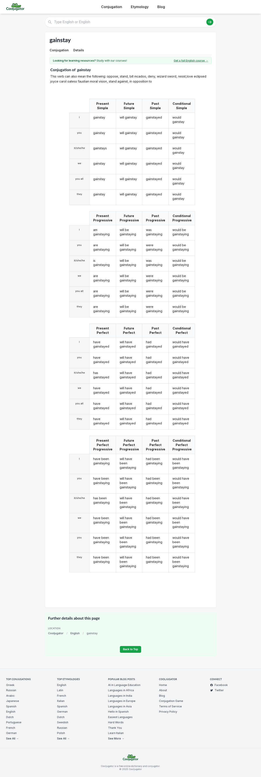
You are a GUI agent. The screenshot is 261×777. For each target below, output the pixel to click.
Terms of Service (170, 706)
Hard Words (116, 722)
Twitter (217, 690)
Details (78, 50)
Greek (10, 685)
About (163, 690)
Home (163, 685)
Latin (60, 690)
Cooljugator (55, 633)
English (75, 633)
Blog (161, 7)
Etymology (140, 7)
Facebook (219, 685)
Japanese (12, 701)
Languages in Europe (121, 701)
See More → (116, 738)
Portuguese (13, 722)
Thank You (115, 727)
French (10, 727)
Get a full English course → (191, 60)
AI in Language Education (124, 685)
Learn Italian (116, 733)
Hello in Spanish (118, 711)
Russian (11, 690)
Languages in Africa (121, 690)
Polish (61, 733)
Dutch (10, 717)
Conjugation (111, 7)
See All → (12, 738)
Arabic (10, 695)
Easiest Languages (120, 717)
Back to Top (130, 649)
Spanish (11, 706)
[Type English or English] (130, 22)
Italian (61, 701)
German (11, 733)
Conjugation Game (171, 701)
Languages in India (120, 695)
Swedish (62, 722)
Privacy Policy (168, 711)
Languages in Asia (120, 706)
